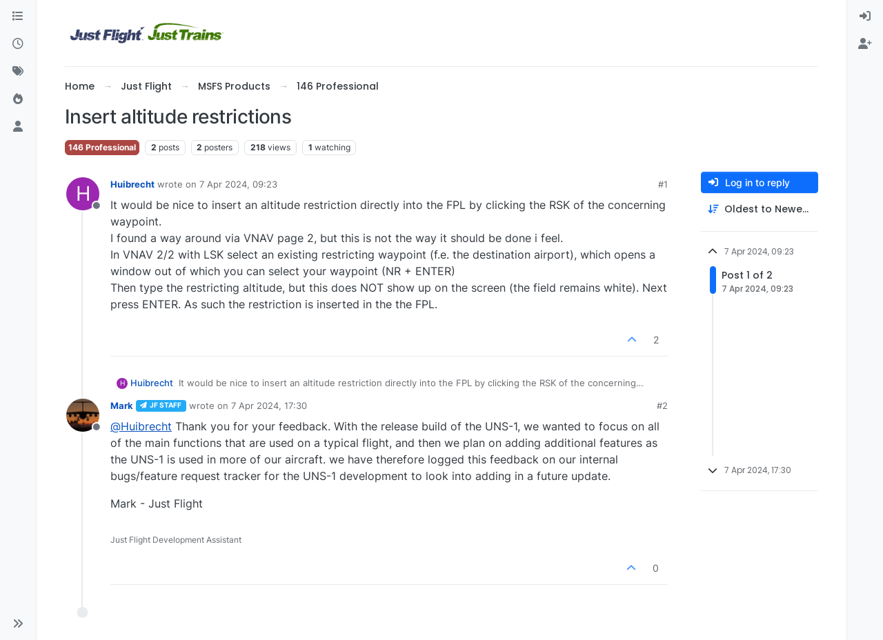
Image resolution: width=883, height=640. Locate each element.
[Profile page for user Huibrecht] (82, 193)
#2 (662, 405)
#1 (663, 184)
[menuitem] (865, 17)
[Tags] (18, 72)
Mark (121, 405)
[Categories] (18, 17)
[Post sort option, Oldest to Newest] (759, 209)
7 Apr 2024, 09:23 (238, 184)
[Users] (18, 127)
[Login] (865, 17)
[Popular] (18, 99)
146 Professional (102, 147)
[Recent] (18, 44)
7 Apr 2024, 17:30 (269, 405)
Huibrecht (132, 184)
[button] (18, 623)
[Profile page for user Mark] (82, 415)
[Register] (865, 44)
